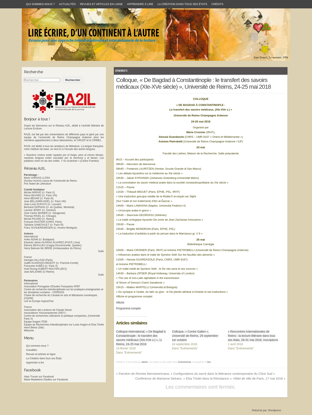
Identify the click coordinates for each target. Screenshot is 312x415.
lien (209, 362)
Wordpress (274, 410)
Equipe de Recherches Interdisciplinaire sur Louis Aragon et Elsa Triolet (64, 324)
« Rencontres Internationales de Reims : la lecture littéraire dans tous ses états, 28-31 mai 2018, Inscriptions (253, 336)
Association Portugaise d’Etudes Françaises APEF (52, 286)
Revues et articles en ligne (101, 4)
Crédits (217, 4)
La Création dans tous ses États (182, 4)
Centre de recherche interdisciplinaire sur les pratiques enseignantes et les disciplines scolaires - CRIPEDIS (63, 291)
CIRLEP (81, 140)
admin (145, 362)
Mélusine (29, 330)
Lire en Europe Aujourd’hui (38, 301)
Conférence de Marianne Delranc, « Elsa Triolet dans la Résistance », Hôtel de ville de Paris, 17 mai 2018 (210, 378)
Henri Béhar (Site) (34, 327)
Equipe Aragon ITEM (35, 321)
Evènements (121, 70)
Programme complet (128, 308)
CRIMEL (96, 140)
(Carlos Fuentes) (89, 160)
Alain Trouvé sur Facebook (39, 376)
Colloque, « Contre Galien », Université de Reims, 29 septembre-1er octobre (195, 336)
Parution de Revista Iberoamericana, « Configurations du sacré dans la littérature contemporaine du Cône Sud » (195, 373)
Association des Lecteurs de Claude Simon (48, 309)
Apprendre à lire (140, 4)
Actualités (67, 4)
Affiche (120, 302)
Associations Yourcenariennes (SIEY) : (45, 312)
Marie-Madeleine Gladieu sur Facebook (46, 379)
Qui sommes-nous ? (40, 4)
